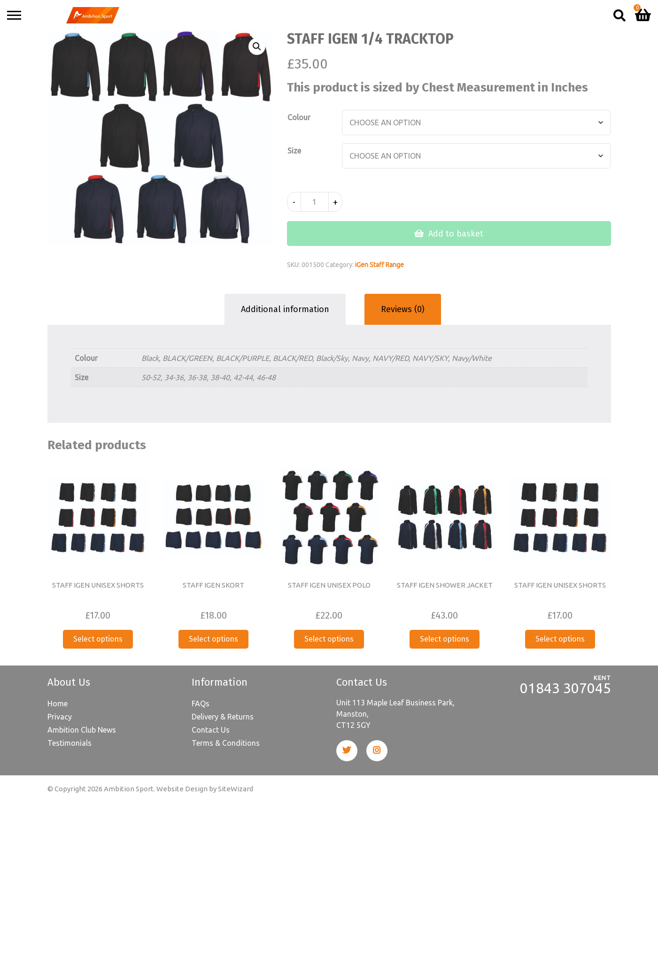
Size (294, 150)
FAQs (200, 703)
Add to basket (455, 234)
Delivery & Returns (223, 716)
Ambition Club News (81, 730)
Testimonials (69, 743)
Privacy (59, 716)
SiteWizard (235, 789)
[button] (256, 46)
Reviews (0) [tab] (403, 309)
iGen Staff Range (379, 264)
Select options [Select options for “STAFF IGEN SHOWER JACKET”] (444, 639)
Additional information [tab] (285, 309)
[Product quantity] (314, 202)
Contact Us (211, 730)
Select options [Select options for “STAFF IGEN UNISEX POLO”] (329, 639)
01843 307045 (565, 688)
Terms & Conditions (226, 743)
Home (57, 703)
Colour (298, 117)
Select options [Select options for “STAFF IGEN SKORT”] (213, 639)
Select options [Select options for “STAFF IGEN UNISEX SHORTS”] (98, 639)
